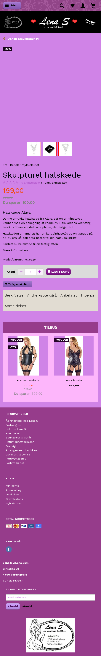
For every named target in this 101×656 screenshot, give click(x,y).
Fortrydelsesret (16, 458)
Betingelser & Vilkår (18, 437)
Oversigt (11, 446)
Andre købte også (42, 295)
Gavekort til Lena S (18, 454)
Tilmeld (13, 606)
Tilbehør (87, 295)
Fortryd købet (15, 462)
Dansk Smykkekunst (24, 165)
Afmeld (27, 606)
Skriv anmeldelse (56, 182)
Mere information (15, 250)
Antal (11, 271)
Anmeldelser (15, 306)
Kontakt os (13, 433)
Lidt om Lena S (16, 429)
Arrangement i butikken (21, 450)
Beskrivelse (14, 295)
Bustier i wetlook (28, 380)
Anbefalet (68, 295)
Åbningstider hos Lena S (22, 420)
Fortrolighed (14, 425)
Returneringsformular (20, 441)
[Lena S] (50, 21)
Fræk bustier (73, 380)
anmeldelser (30, 182)
